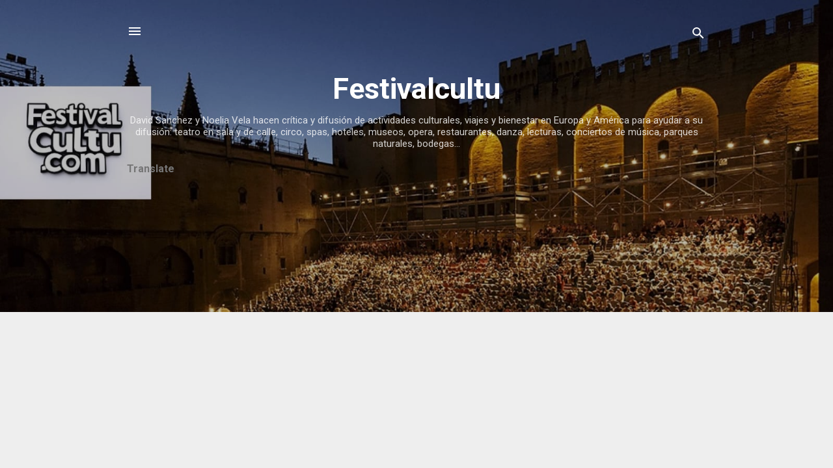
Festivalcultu (416, 89)
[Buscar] (698, 35)
